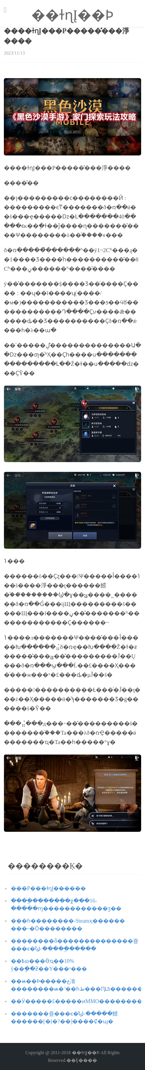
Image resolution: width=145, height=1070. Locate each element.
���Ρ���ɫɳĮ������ (48, 888)
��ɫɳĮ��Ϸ (72, 15)
